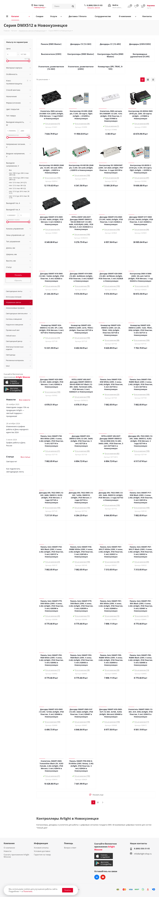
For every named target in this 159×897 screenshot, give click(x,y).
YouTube (102, 877)
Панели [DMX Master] (51, 44)
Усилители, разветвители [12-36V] (51, 67)
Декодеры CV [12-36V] (80, 44)
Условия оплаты (41, 847)
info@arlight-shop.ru (143, 853)
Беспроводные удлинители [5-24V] (139, 55)
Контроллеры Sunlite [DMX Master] (110, 55)
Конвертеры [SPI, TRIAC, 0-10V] (110, 67)
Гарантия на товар (42, 854)
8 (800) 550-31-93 (94, 5)
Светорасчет (11, 461)
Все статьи (25, 457)
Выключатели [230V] (51, 54)
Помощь (68, 843)
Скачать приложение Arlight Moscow (16, 855)
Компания (9, 843)
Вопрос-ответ (70, 847)
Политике (27, 891)
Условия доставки (42, 851)
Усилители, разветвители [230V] (81, 67)
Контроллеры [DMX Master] (80, 54)
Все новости (24, 400)
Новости (7, 851)
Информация (41, 843)
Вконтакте (96, 877)
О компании (9, 847)
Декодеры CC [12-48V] (110, 44)
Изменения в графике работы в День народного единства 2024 (17, 429)
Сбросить (18, 280)
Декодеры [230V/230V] (140, 44)
